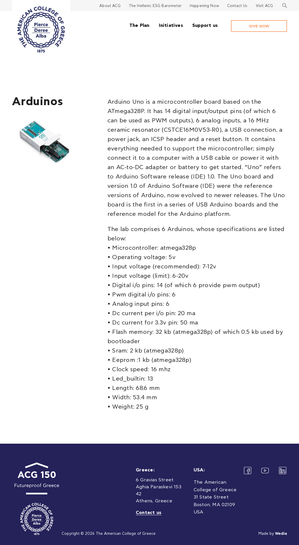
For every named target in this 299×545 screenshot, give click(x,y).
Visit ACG (264, 6)
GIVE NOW (259, 26)
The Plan (139, 25)
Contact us (148, 512)
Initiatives (171, 25)
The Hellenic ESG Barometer (155, 6)
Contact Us (237, 6)
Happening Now (204, 6)
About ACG (109, 6)
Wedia (281, 534)
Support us (205, 25)
